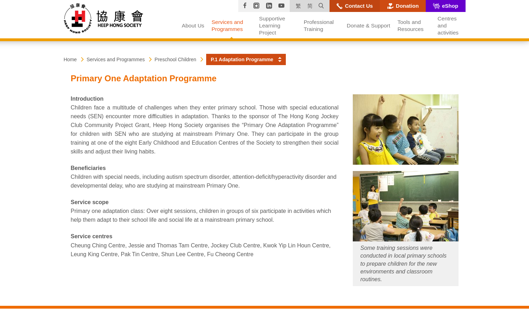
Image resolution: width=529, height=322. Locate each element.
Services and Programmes (116, 59)
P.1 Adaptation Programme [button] (242, 59)
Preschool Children (175, 59)
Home (70, 59)
